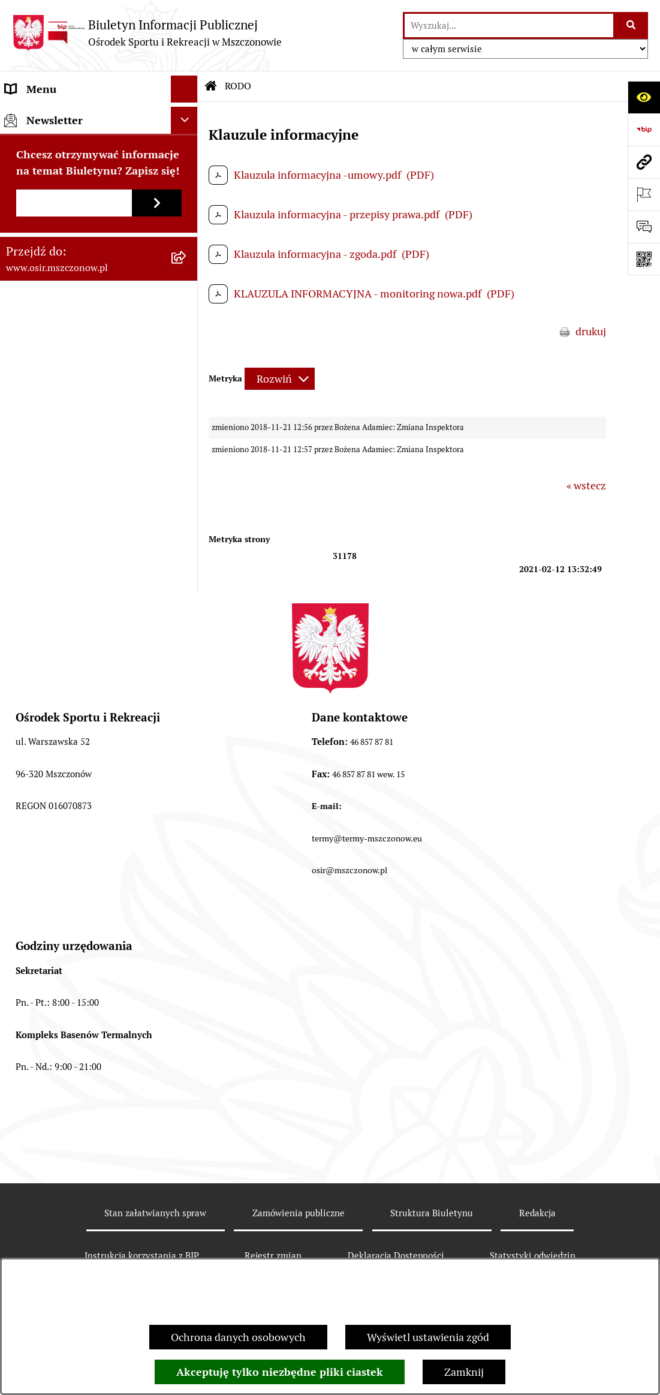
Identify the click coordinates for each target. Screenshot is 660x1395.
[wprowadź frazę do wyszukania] (509, 25)
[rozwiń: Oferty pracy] (187, 251)
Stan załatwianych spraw (155, 1213)
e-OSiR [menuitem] (22, 359)
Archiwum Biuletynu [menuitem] (54, 278)
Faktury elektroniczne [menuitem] (57, 170)
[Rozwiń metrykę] (280, 379)
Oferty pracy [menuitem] (34, 251)
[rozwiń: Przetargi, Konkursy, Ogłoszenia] (187, 224)
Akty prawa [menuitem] (32, 143)
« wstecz (586, 485)
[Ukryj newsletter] (184, 390)
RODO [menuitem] (20, 305)
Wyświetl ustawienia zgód (428, 1337)
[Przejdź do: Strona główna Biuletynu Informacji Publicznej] (211, 86)
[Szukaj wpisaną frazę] (631, 25)
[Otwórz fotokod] (644, 259)
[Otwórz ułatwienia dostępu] (644, 97)
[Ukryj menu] (184, 89)
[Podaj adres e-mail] (74, 472)
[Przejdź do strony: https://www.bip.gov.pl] (644, 129)
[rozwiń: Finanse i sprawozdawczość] (187, 197)
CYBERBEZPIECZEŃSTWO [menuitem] (68, 332)
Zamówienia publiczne (298, 1213)
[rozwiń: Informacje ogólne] (187, 116)
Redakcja (537, 1213)
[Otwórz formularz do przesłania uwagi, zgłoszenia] (644, 227)
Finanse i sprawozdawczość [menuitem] (70, 197)
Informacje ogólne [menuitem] (48, 116)
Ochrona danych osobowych (238, 1337)
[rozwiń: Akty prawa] (187, 143)
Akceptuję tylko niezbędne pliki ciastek (279, 1372)
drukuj (590, 331)
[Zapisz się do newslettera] (157, 472)
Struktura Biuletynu (431, 1213)
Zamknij (464, 1372)
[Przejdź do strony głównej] (147, 32)
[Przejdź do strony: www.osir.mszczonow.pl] (644, 162)
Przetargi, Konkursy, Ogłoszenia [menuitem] (80, 224)
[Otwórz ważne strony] (644, 194)
